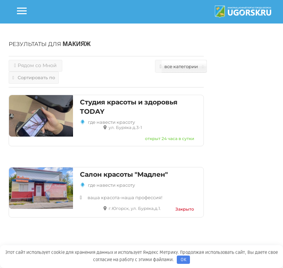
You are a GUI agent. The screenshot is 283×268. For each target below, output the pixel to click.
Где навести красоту (111, 185)
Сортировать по (33, 77)
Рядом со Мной (35, 65)
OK (183, 259)
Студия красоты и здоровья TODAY (128, 106)
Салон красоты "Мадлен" (124, 174)
